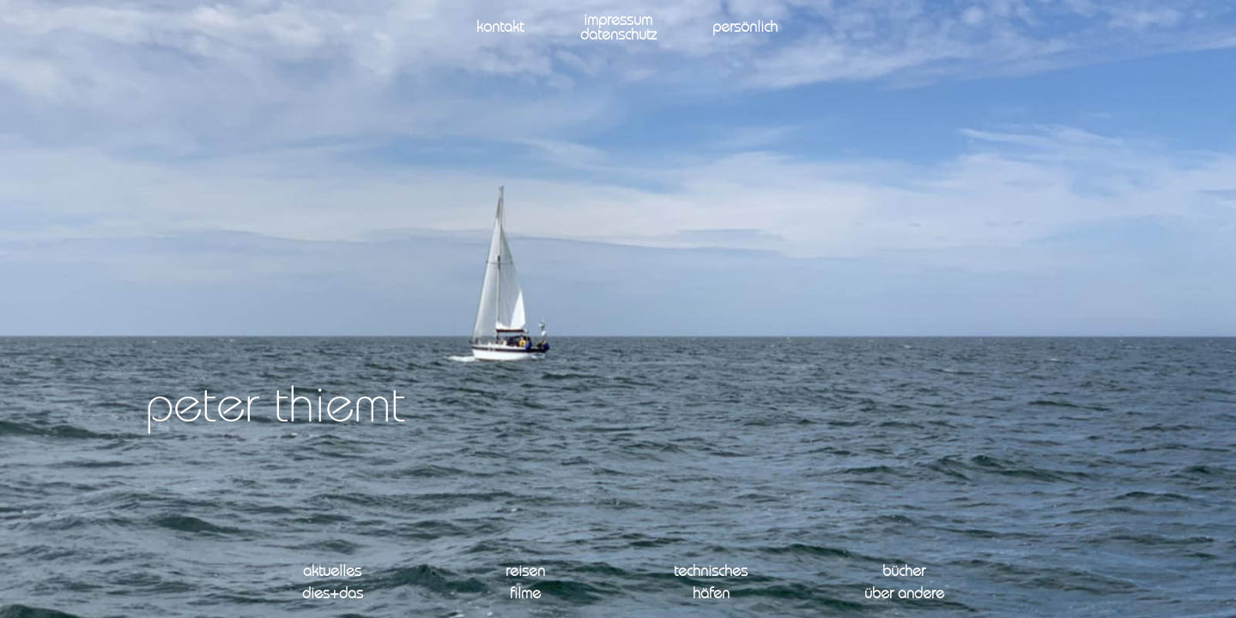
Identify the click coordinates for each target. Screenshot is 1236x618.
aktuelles (332, 572)
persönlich (745, 28)
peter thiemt (275, 409)
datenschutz (618, 35)
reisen (525, 572)
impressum (618, 21)
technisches (711, 572)
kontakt (500, 28)
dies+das (332, 594)
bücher (903, 572)
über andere (904, 594)
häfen (711, 594)
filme (525, 594)
